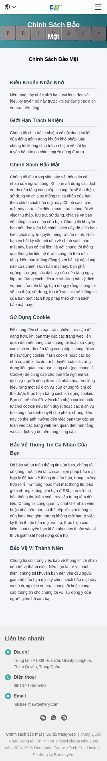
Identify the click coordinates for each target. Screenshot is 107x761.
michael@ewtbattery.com (36, 704)
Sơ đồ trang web (61, 734)
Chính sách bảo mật (24, 734)
